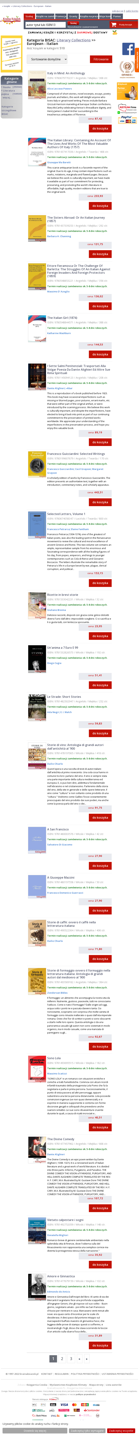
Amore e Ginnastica (61, 1276)
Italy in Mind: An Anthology (66, 73)
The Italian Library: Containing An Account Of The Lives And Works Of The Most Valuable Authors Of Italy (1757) (79, 143)
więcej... (7, 97)
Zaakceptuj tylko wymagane (87, 1430)
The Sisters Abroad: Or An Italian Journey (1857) (76, 219)
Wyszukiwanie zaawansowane (83, 26)
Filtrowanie (101, 59)
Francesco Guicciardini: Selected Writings (76, 454)
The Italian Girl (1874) (62, 318)
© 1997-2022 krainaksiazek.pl (22, 1373)
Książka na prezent (90, 16)
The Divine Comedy (60, 1139)
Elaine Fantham (79, 529)
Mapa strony (96, 1384)
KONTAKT (46, 1373)
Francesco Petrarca (58, 529)
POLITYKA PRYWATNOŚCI (85, 1373)
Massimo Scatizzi (57, 1073)
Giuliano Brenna (56, 610)
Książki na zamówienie (49, 16)
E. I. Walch (66, 712)
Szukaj (29, 16)
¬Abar (69, 388)
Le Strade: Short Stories (64, 697)
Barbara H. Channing (59, 236)
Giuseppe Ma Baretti (59, 162)
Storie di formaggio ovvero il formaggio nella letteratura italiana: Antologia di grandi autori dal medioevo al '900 (78, 973)
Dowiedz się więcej (35, 1430)
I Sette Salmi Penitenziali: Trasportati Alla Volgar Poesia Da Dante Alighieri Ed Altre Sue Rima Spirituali (78, 369)
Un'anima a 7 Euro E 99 (62, 648)
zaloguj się (117, 10)
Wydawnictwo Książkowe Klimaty (68, 1384)
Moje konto (105, 16)
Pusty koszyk (125, 24)
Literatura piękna (8, 92)
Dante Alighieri (56, 388)
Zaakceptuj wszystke (121, 1430)
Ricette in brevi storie (62, 595)
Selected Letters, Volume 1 (66, 514)
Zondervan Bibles (57, 992)
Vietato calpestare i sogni (65, 1220)
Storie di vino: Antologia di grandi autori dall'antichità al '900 (75, 746)
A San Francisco (58, 829)
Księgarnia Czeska (37, 1384)
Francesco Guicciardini (60, 469)
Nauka (6, 87)
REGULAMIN (62, 1373)
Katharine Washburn (59, 333)
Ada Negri (53, 712)
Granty (73, 16)
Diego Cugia (54, 663)
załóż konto (132, 10)
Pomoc (117, 16)
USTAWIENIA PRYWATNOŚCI (117, 1373)
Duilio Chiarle (55, 763)
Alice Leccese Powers (59, 88)
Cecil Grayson (83, 469)
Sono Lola (54, 1058)
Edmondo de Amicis (58, 1291)
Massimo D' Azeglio (58, 291)
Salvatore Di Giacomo (59, 844)
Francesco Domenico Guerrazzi (65, 892)
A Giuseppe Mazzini (60, 877)
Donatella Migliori (57, 1235)
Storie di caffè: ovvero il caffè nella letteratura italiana (71, 924)
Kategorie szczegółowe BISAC (9, 110)
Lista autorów (113, 1384)
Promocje (60, 16)
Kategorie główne (12, 80)
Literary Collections (74, 40)
